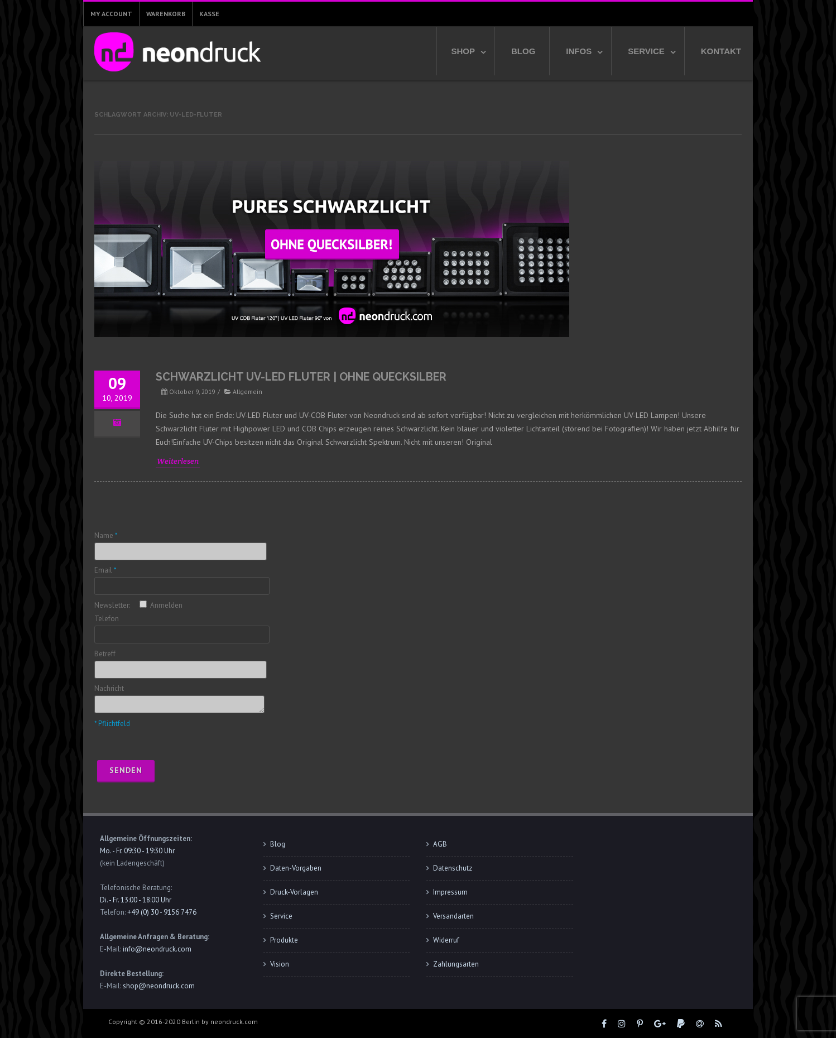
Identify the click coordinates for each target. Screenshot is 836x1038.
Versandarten (453, 916)
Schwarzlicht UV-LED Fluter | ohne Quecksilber (301, 377)
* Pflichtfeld (112, 723)
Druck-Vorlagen (294, 892)
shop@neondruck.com (159, 986)
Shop (463, 51)
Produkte (284, 940)
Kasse (209, 13)
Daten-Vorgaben (295, 868)
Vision (279, 964)
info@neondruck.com (157, 949)
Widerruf (446, 940)
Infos (579, 51)
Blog (523, 51)
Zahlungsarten (456, 964)
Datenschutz (452, 868)
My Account (111, 13)
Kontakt (721, 51)
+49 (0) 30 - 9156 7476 (161, 912)
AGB (440, 844)
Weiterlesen (178, 461)
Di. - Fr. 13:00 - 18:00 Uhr (135, 900)
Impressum (450, 892)
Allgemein (247, 391)
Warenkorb (165, 13)
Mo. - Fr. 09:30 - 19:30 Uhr (137, 851)
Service (646, 51)
